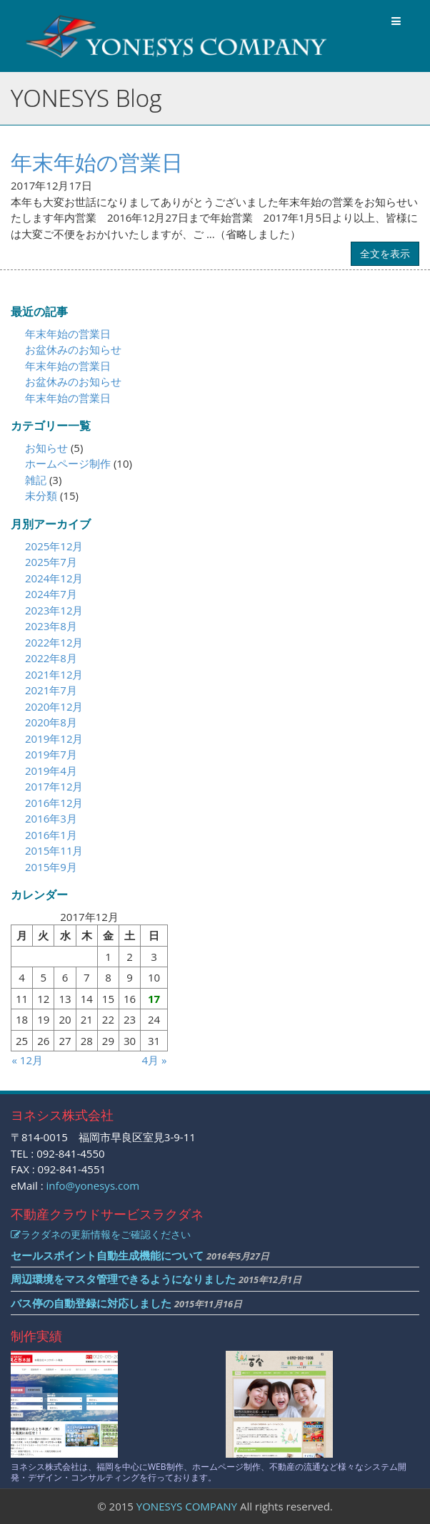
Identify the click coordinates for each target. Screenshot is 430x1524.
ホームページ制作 (68, 463)
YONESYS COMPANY (186, 1506)
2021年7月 (51, 690)
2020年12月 (54, 706)
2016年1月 (51, 835)
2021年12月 (54, 674)
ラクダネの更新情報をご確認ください (101, 1234)
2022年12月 (54, 642)
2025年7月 (51, 562)
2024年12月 (54, 578)
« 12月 (27, 1060)
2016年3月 (51, 818)
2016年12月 (54, 803)
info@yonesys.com (93, 1185)
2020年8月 (51, 722)
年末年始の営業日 (97, 162)
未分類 (41, 495)
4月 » (154, 1060)
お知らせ (46, 448)
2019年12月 (54, 738)
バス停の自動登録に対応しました (91, 1303)
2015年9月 (51, 867)
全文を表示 (385, 253)
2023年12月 (54, 610)
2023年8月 (51, 626)
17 (154, 999)
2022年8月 (51, 658)
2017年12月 (54, 786)
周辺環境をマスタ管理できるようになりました (123, 1279)
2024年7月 (51, 594)
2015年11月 (54, 850)
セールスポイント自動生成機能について (107, 1255)
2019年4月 (51, 770)
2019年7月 (51, 754)
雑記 (35, 480)
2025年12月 (54, 546)
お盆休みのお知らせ (73, 349)
